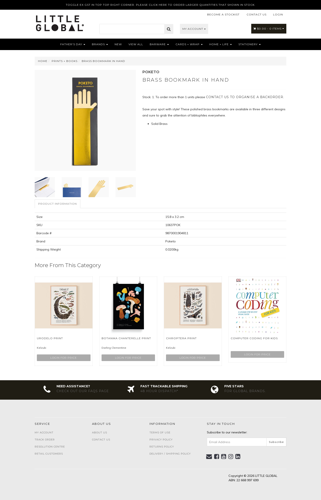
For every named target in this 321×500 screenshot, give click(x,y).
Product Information (57, 203)
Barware (159, 44)
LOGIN (278, 14)
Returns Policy (161, 446)
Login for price (63, 357)
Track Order (45, 439)
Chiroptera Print (181, 338)
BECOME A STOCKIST (223, 14)
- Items (268, 28)
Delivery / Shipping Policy (170, 453)
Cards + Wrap (189, 44)
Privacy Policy (161, 439)
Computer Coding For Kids (254, 338)
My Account (194, 28)
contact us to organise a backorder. (245, 97)
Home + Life (220, 44)
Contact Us (101, 439)
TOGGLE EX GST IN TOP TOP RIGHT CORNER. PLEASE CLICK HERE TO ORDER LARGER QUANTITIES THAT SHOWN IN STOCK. (160, 4)
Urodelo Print (50, 338)
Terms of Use (159, 432)
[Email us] (209, 456)
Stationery (249, 44)
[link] (217, 456)
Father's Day (72, 44)
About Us (99, 432)
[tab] (58, 203)
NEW (118, 44)
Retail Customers (49, 453)
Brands (100, 44)
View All (135, 44)
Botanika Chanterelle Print (126, 338)
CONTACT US (256, 14)
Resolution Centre (50, 446)
